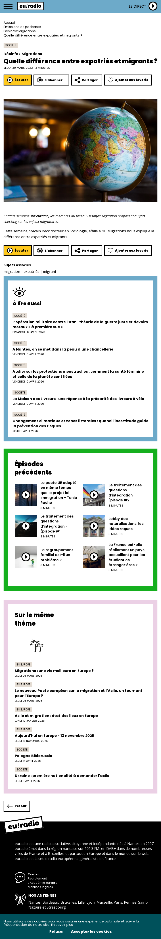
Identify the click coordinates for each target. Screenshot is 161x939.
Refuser (56, 931)
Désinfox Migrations (20, 31)
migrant (49, 271)
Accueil (9, 22)
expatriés (31, 271)
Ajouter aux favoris (128, 80)
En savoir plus (62, 924)
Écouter (17, 80)
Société (10, 45)
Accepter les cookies (91, 931)
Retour (17, 806)
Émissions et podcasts (22, 26)
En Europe (23, 664)
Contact (34, 874)
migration (12, 271)
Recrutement (37, 878)
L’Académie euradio (43, 883)
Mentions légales (40, 887)
